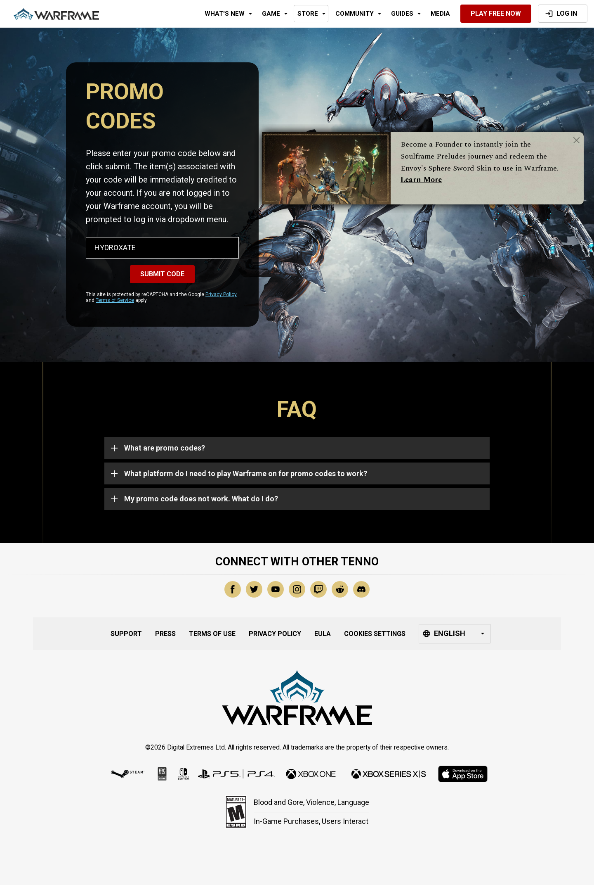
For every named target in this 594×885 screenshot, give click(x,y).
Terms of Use (212, 634)
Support (126, 634)
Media (440, 13)
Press (165, 634)
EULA (322, 634)
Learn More (421, 179)
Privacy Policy (221, 294)
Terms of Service (115, 300)
